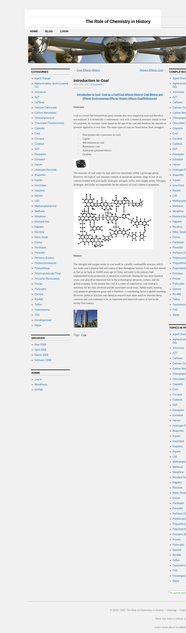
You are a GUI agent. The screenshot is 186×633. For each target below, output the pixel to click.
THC (37, 314)
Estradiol (40, 159)
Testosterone (42, 309)
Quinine (39, 294)
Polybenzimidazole (45, 263)
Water (38, 325)
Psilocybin (40, 289)
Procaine (178, 273)
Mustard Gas (42, 221)
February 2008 (43, 360)
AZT (37, 97)
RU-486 (39, 299)
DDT (37, 149)
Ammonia (40, 92)
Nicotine (39, 232)
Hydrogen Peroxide (46, 169)
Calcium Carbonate (46, 107)
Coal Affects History (88, 70)
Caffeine (39, 102)
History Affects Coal (151, 70)
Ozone (38, 242)
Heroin (38, 164)
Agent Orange (42, 78)
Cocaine (39, 138)
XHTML (39, 389)
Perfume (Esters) (44, 257)
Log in (38, 379)
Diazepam (40, 154)
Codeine (39, 143)
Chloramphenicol (44, 117)
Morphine (40, 216)
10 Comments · (97, 84)
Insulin (38, 180)
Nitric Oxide (41, 237)
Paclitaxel (40, 247)
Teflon (38, 304)
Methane (40, 211)
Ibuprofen (40, 174)
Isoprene (40, 190)
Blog (49, 31)
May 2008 (40, 344)
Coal (37, 133)
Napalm (39, 226)
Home (34, 31)
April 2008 (40, 349)
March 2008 (41, 354)
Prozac (39, 283)
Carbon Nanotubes (45, 112)
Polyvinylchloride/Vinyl (48, 273)
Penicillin (40, 252)
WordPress (41, 384)
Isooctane (40, 185)
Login (64, 31)
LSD (37, 200)
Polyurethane (42, 268)
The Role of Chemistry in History (118, 21)
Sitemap (171, 610)
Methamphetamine (46, 206)
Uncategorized (43, 320)
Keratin (39, 195)
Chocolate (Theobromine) (49, 123)
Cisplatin (40, 128)
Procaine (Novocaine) (47, 278)
